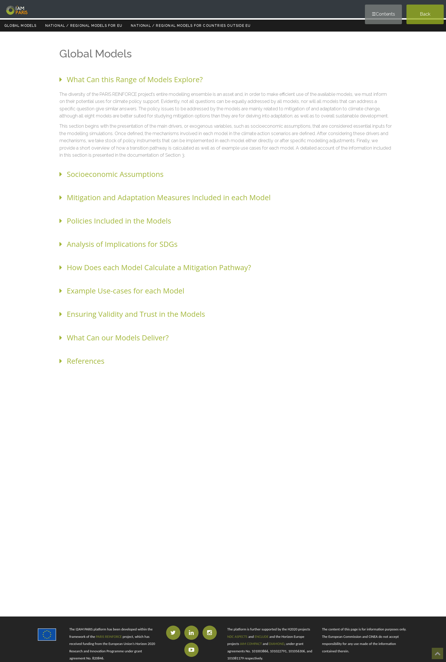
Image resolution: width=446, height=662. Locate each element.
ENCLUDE (262, 636)
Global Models (20, 26)
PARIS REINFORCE (109, 636)
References (81, 361)
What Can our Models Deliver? (114, 338)
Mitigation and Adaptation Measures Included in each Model (165, 197)
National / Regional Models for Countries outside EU (191, 26)
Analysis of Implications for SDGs (118, 244)
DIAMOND (276, 644)
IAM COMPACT (251, 644)
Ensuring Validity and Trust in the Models (132, 314)
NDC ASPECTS (237, 636)
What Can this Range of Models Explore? (131, 79)
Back (425, 14)
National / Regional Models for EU (84, 26)
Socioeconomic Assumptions (111, 174)
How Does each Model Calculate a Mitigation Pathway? (155, 267)
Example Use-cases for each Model (121, 291)
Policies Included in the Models (115, 221)
